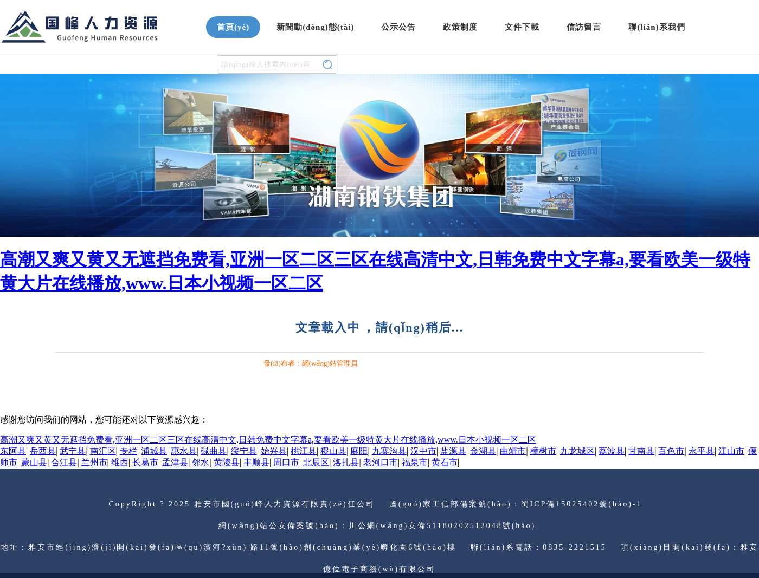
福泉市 (415, 462)
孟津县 (175, 462)
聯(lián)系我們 (656, 27)
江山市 (731, 451)
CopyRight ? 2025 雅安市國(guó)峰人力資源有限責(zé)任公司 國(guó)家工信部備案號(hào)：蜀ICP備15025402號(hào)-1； (379, 504)
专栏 (128, 451)
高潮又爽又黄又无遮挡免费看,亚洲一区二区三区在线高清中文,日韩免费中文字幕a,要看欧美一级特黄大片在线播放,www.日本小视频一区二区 (268, 439)
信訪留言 (584, 27)
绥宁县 (244, 451)
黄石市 (445, 462)
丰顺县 (256, 462)
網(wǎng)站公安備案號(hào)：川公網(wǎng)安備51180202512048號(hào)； (379, 526)
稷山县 (333, 451)
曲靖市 (513, 451)
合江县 (64, 462)
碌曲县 (214, 451)
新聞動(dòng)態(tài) (315, 27)
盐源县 (453, 451)
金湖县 (483, 451)
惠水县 (184, 451)
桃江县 (304, 451)
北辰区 (316, 462)
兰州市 (94, 462)
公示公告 (398, 27)
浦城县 (154, 451)
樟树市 (543, 451)
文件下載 (522, 27)
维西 (119, 462)
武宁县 (73, 451)
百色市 (671, 451)
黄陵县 (227, 462)
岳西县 (43, 451)
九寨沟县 (389, 451)
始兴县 (274, 451)
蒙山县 (34, 462)
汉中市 (423, 451)
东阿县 (13, 451)
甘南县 (641, 451)
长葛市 (145, 462)
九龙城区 (577, 451)
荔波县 (612, 451)
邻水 (200, 462)
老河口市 (380, 462)
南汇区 (103, 451)
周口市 (286, 462)
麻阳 (359, 451)
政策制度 (460, 27)
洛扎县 (346, 462)
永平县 (702, 451)
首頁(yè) (233, 27)
